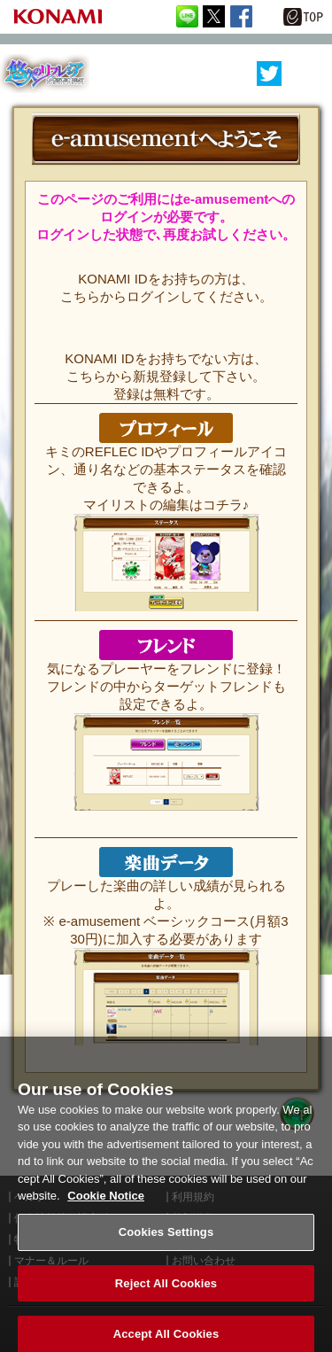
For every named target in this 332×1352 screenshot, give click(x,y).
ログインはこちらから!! (166, 257)
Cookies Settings (166, 1240)
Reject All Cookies (166, 1291)
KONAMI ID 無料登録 (166, 336)
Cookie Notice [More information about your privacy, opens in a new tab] (105, 1204)
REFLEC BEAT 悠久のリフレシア (44, 74)
